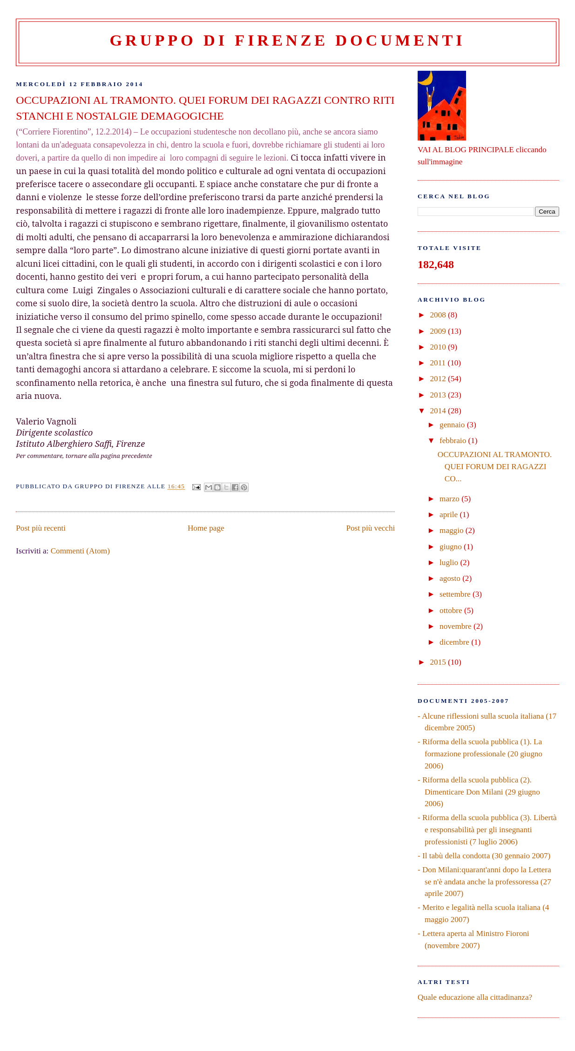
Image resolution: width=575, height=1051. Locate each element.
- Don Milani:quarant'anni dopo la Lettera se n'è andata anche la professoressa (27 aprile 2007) (484, 881)
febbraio (454, 440)
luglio (450, 562)
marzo (450, 498)
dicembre (455, 642)
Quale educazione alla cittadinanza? (475, 997)
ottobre (452, 610)
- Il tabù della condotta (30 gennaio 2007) (484, 855)
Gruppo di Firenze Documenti (288, 40)
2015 (439, 662)
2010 (439, 347)
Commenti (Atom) (80, 550)
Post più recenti (41, 528)
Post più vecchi (370, 528)
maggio (453, 530)
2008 (439, 314)
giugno (452, 546)
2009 (439, 331)
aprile (450, 514)
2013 (439, 395)
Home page (206, 528)
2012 (439, 378)
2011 (438, 362)
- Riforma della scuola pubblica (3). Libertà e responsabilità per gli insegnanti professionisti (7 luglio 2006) (487, 829)
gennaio (453, 424)
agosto (451, 578)
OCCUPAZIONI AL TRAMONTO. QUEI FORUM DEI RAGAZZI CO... (495, 466)
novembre (457, 626)
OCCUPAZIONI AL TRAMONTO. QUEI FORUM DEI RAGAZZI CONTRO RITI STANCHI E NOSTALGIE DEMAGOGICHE (205, 108)
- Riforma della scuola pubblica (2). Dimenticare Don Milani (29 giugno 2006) (479, 791)
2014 (439, 410)
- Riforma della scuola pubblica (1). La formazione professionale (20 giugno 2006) (480, 753)
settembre (456, 594)
